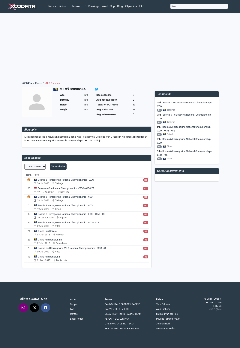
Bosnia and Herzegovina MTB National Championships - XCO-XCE (72, 248)
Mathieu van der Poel (167, 313)
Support (74, 304)
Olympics (131, 6)
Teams (76, 6)
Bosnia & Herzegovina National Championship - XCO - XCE (68, 222)
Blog (120, 6)
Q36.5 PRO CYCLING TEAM (119, 323)
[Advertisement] (120, 48)
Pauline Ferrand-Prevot (168, 318)
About (73, 299)
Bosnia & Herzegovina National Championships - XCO (66, 179)
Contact (74, 313)
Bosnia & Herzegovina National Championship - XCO (65, 196)
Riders (38, 83)
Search (174, 6)
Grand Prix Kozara (47, 231)
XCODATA (27, 83)
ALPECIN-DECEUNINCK (117, 318)
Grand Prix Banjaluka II (50, 239)
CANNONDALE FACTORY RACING (122, 304)
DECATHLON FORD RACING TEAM (123, 313)
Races (52, 6)
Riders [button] (62, 6)
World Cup (108, 6)
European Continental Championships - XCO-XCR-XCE (66, 188)
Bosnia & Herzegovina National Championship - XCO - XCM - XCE (72, 214)
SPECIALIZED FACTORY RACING (122, 328)
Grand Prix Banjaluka (49, 256)
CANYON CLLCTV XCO (117, 309)
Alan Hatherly (163, 309)
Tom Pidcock (163, 304)
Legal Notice (76, 318)
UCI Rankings (91, 6)
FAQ (141, 6)
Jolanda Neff (163, 323)
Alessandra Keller (165, 328)
